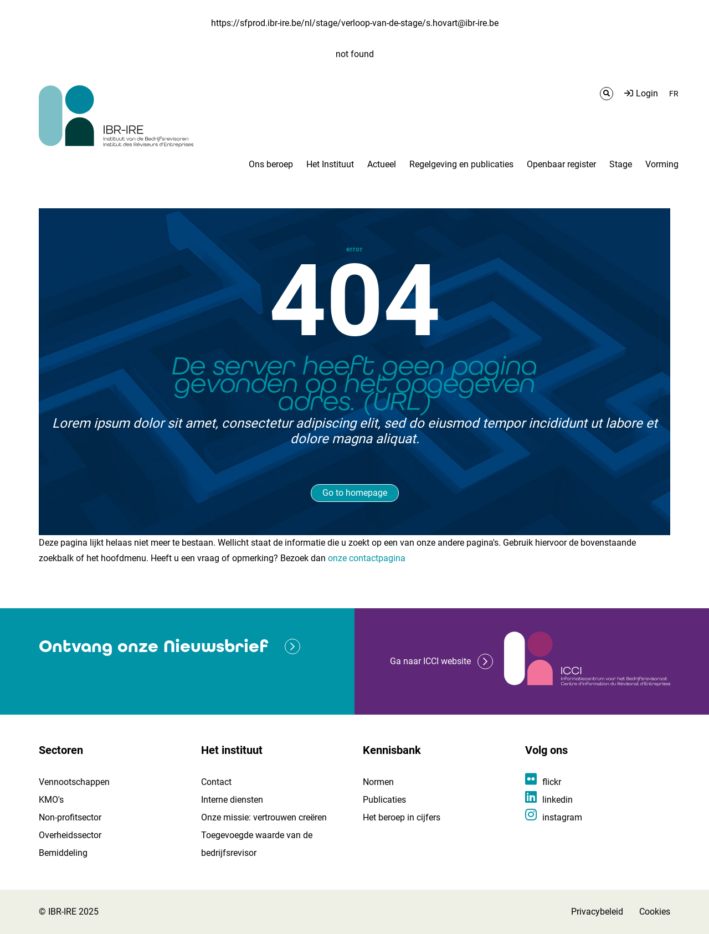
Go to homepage (354, 492)
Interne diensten (232, 799)
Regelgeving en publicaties (461, 164)
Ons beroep (271, 164)
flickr (551, 782)
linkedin (557, 799)
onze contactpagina (366, 558)
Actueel (381, 164)
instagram (562, 817)
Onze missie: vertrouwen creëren (264, 817)
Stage (620, 164)
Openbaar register (561, 164)
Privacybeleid (597, 911)
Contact (216, 782)
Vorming (662, 164)
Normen (378, 782)
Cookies (654, 911)
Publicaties (384, 799)
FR (674, 93)
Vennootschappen (74, 782)
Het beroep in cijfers (401, 817)
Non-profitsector (70, 817)
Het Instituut (330, 164)
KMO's (51, 799)
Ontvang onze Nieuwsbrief (153, 646)
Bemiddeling (63, 853)
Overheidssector (70, 835)
